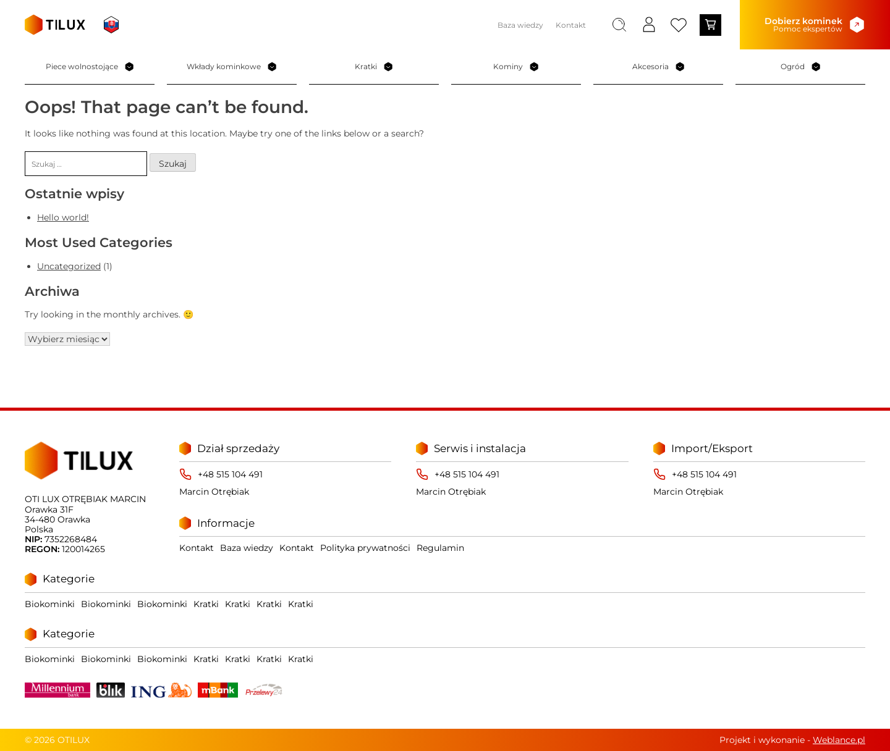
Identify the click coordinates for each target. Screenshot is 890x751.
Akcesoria (658, 67)
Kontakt (571, 25)
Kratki (374, 67)
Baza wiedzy (520, 25)
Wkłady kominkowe (232, 67)
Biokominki (50, 604)
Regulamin (440, 547)
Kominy (516, 67)
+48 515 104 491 (230, 474)
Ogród (801, 67)
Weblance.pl (839, 739)
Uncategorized (69, 266)
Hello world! (63, 217)
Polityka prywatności (365, 547)
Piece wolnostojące (90, 67)
